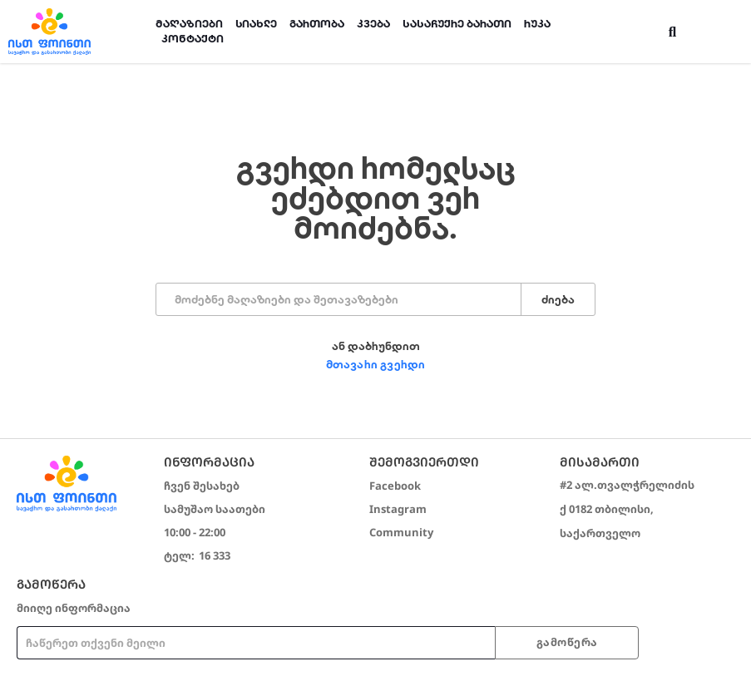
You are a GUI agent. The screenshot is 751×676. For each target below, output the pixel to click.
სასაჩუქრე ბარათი (457, 24)
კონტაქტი (192, 39)
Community (401, 532)
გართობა (316, 24)
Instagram (398, 508)
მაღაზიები (189, 24)
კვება (373, 24)
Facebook (395, 485)
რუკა (537, 24)
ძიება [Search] (558, 300)
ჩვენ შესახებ (202, 485)
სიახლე (256, 24)
